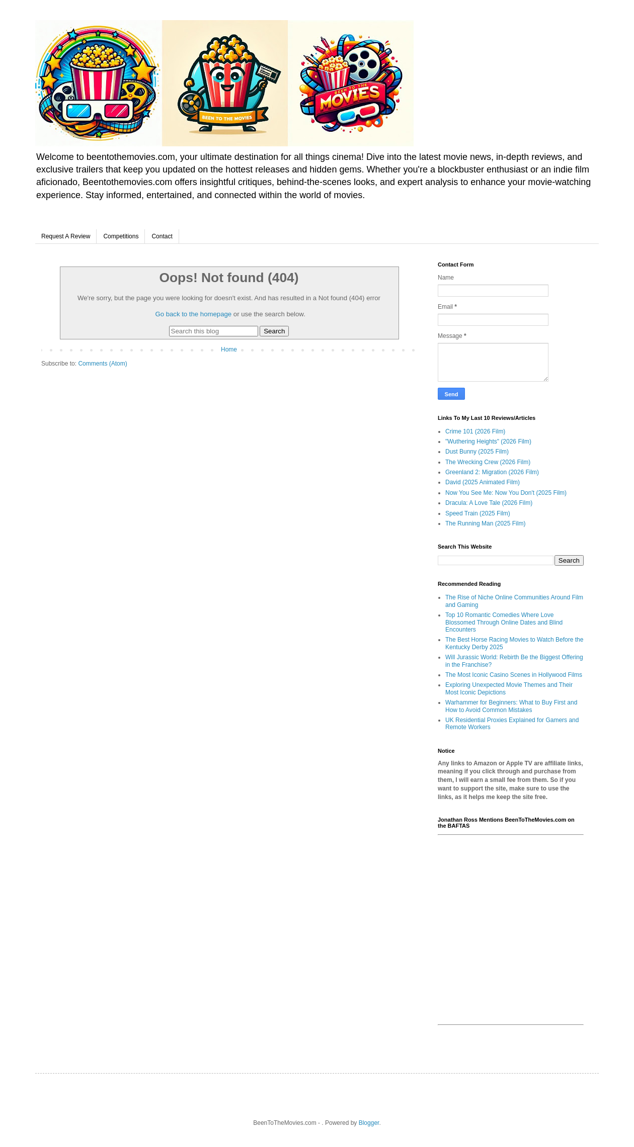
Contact (161, 236)
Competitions (120, 236)
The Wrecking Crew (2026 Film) (487, 462)
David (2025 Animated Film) (482, 482)
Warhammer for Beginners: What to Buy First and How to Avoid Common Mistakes (511, 706)
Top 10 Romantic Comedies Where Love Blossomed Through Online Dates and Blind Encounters (504, 622)
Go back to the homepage (193, 314)
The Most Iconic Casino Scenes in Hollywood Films (513, 674)
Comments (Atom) (102, 363)
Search (274, 331)
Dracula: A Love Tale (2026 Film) (488, 502)
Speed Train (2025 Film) (477, 513)
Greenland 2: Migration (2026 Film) (492, 472)
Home (229, 349)
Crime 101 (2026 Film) (475, 431)
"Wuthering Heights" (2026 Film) (488, 441)
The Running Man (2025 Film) (485, 523)
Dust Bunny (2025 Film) (477, 451)
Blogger (369, 1122)
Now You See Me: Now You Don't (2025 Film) (506, 492)
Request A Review (65, 236)
